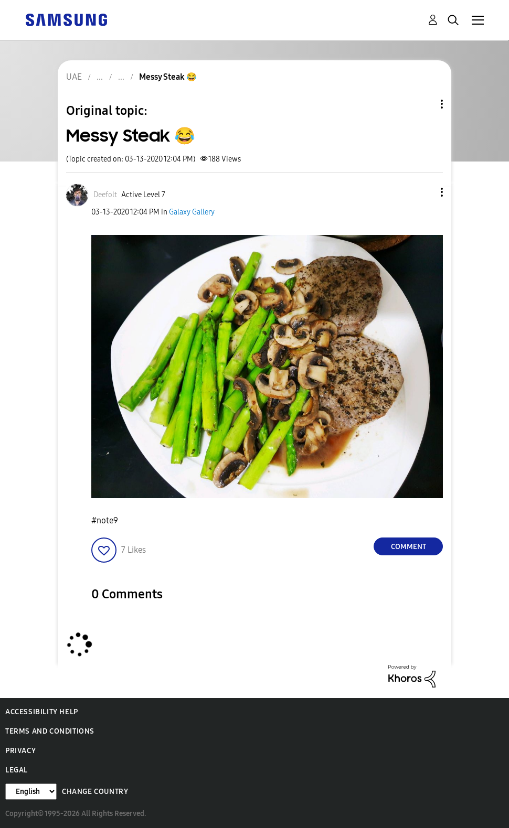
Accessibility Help (41, 711)
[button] (424, 192)
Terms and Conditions (49, 731)
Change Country (95, 791)
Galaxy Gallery (192, 212)
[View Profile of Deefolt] (105, 194)
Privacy (20, 750)
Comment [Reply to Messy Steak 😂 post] (408, 546)
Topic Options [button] (424, 104)
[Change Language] (31, 791)
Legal (16, 770)
